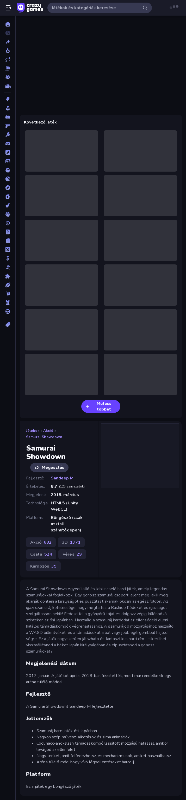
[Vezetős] (7, 311)
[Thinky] (7, 293)
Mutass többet (98, 406)
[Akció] (7, 99)
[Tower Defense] (7, 302)
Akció (48, 430)
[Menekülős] (7, 240)
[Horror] (7, 170)
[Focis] (7, 161)
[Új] (7, 41)
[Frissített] (7, 59)
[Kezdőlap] (7, 24)
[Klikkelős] (7, 205)
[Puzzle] (7, 276)
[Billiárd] (7, 134)
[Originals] (7, 68)
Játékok (33, 430)
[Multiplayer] (7, 77)
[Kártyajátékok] (7, 196)
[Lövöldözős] (7, 223)
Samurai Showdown (44, 436)
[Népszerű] (7, 50)
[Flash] (7, 152)
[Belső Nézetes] (7, 125)
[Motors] (7, 258)
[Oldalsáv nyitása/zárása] (8, 8)
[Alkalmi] (7, 108)
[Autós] (7, 117)
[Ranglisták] (7, 86)
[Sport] (7, 285)
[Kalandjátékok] (7, 187)
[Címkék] (7, 324)
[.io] (7, 178)
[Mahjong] (7, 231)
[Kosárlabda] (7, 214)
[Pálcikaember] (7, 267)
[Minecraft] (7, 249)
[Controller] (7, 143)
